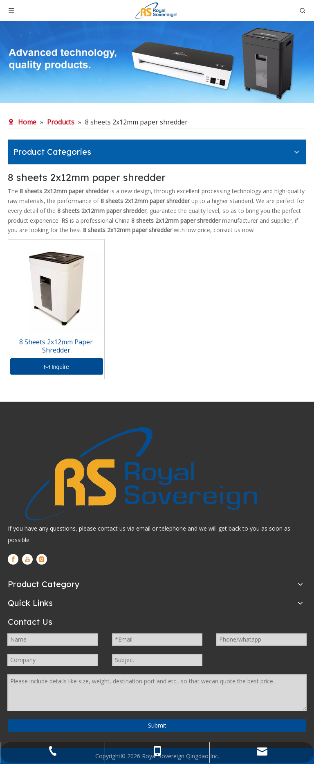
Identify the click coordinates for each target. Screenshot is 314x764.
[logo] (139, 474)
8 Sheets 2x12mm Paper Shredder (56, 346)
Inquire (56, 367)
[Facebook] (13, 559)
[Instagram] (41, 559)
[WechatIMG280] (157, 62)
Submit (157, 725)
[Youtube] (27, 559)
